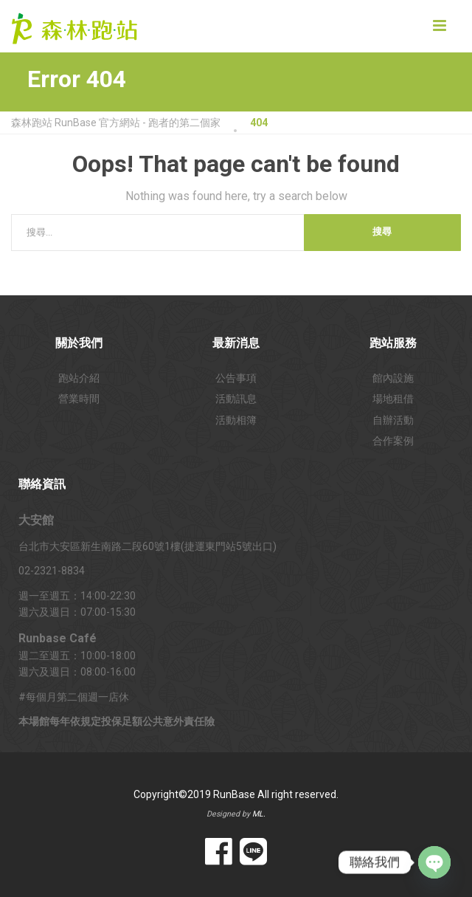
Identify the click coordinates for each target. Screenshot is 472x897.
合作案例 (393, 441)
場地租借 (393, 399)
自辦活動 (393, 420)
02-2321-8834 (51, 571)
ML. (259, 814)
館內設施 (393, 378)
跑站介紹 (79, 378)
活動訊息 (236, 399)
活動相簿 (236, 420)
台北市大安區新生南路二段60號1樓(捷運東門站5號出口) (147, 546)
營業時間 (79, 399)
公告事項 (236, 378)
